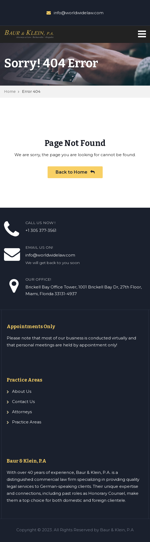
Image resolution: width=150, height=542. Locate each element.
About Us (21, 391)
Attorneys (22, 411)
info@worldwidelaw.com (78, 12)
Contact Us (23, 401)
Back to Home (75, 172)
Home (10, 91)
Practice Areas (26, 421)
